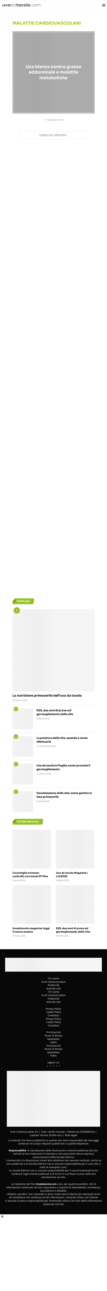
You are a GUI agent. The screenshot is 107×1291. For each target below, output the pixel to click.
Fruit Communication (53, 981)
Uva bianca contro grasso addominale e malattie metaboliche (53, 72)
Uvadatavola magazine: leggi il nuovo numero (31, 929)
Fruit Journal (53, 1031)
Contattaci (53, 1014)
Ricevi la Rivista (53, 1035)
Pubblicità (53, 984)
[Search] (97, 5)
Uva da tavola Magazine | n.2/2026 (71, 874)
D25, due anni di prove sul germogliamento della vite (55, 712)
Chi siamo (53, 978)
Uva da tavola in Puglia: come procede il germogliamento (64, 767)
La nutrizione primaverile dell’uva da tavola (47, 695)
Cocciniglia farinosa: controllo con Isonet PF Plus (31, 874)
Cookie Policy (53, 1011)
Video (53, 1041)
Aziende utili (53, 988)
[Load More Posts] (53, 135)
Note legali (71, 1134)
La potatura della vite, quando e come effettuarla (62, 740)
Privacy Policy (53, 1008)
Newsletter (53, 1038)
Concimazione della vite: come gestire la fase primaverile (64, 795)
